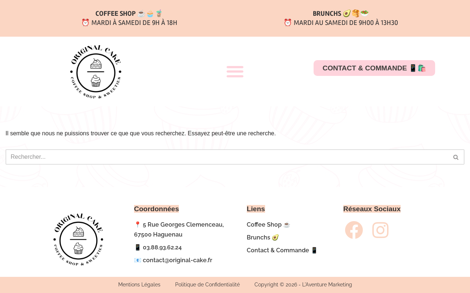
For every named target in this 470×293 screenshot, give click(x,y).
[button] (235, 71)
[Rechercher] (227, 157)
